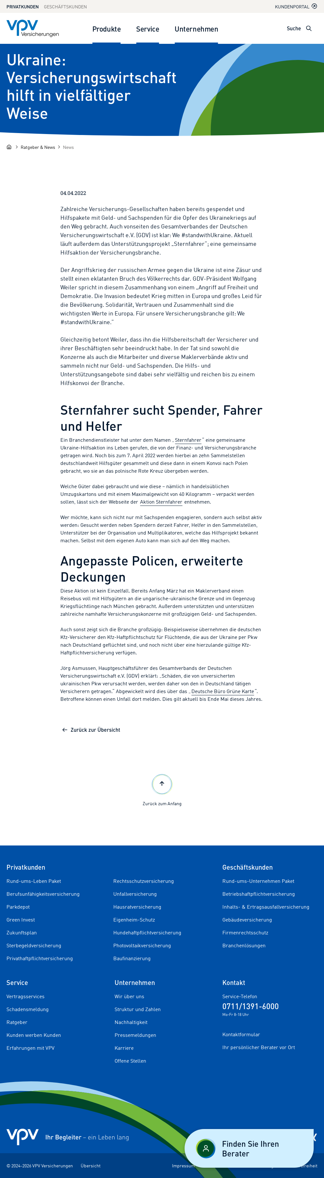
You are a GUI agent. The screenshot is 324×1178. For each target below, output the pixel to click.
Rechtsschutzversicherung (143, 881)
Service (147, 29)
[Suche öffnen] (309, 28)
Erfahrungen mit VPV (30, 1048)
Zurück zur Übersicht (91, 729)
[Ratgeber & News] (38, 147)
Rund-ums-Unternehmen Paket (258, 881)
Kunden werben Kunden (33, 1035)
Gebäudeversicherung (247, 919)
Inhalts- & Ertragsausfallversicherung (265, 906)
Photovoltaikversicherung (142, 945)
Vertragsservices (25, 996)
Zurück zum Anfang (162, 789)
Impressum (183, 1165)
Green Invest (20, 919)
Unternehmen (196, 29)
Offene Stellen (130, 1060)
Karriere (124, 1048)
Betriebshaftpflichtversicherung (258, 894)
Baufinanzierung (132, 958)
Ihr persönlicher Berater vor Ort (258, 1047)
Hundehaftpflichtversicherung (147, 932)
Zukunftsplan (21, 932)
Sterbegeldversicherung (33, 945)
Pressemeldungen (135, 1035)
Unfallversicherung (135, 894)
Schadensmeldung (27, 1009)
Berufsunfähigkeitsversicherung (43, 894)
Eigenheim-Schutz (134, 919)
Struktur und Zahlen (138, 1009)
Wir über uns (129, 996)
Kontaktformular (241, 1034)
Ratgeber (16, 1022)
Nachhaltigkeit (131, 1022)
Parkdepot (18, 906)
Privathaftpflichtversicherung (39, 958)
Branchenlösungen (244, 945)
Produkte (106, 29)
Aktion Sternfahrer (161, 501)
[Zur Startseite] (32, 28)
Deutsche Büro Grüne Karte (222, 691)
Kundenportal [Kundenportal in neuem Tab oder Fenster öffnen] (296, 6)
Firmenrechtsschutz (245, 932)
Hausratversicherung (137, 906)
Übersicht (91, 1165)
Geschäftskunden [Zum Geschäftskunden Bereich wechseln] (65, 6)
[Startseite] (9, 147)
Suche (294, 28)
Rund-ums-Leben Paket (33, 881)
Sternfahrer (188, 440)
